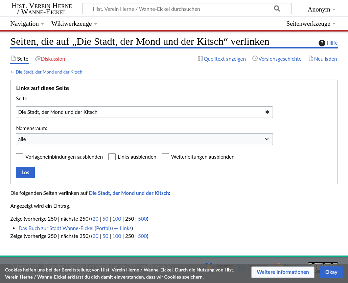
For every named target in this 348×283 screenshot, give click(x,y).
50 (105, 219)
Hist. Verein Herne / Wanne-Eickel (41, 9)
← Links (123, 228)
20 (95, 219)
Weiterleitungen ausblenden (202, 157)
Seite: (22, 98)
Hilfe (327, 43)
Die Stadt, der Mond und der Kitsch (49, 72)
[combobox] (144, 112)
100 (116, 219)
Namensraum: (31, 128)
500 (142, 219)
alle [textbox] (22, 139)
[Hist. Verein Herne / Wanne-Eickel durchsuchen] (187, 8)
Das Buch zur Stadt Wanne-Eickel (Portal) (65, 228)
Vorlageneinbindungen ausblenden (64, 157)
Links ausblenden (137, 157)
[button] (283, 272)
